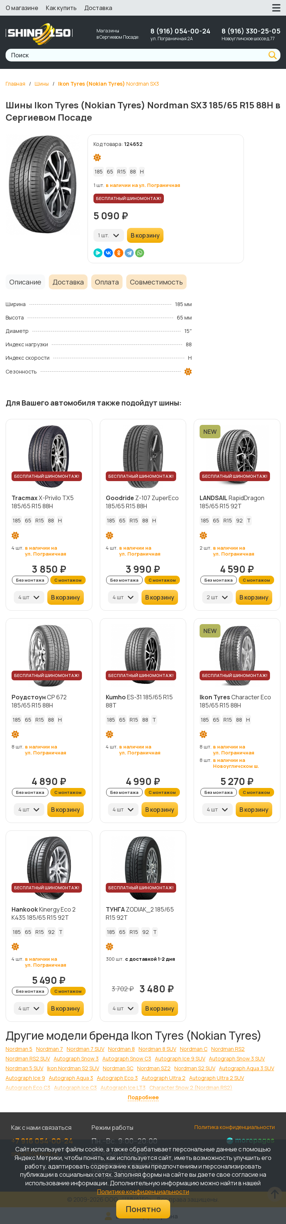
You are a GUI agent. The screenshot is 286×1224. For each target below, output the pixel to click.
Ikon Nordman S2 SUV (73, 1068)
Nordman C (193, 1048)
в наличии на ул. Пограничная (143, 185)
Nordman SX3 (108, 83)
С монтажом (68, 580)
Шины (42, 83)
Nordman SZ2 (154, 1068)
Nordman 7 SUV (85, 1048)
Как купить (61, 8)
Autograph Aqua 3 (71, 1077)
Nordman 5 (19, 1048)
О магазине (22, 8)
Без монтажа (30, 580)
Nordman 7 (49, 1048)
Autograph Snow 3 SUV (237, 1058)
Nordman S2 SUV (194, 1068)
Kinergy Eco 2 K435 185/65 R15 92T (44, 913)
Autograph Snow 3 (76, 1058)
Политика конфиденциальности (234, 1127)
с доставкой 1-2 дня (150, 959)
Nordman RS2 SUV (28, 1058)
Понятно (143, 1209)
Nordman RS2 (228, 1048)
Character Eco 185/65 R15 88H (235, 701)
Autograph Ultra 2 (163, 1077)
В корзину (145, 235)
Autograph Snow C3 (126, 1058)
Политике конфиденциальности (143, 1192)
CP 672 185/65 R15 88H (39, 701)
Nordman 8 (121, 1048)
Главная (15, 83)
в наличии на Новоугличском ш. (236, 763)
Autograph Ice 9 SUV (180, 1058)
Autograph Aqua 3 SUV (246, 1068)
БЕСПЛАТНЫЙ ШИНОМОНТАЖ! (128, 198)
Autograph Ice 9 (25, 1077)
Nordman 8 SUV (157, 1048)
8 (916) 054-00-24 (180, 30)
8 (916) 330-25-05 (251, 30)
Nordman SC (118, 1068)
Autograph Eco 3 (117, 1077)
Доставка (98, 8)
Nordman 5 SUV (24, 1068)
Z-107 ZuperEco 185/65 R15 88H (142, 502)
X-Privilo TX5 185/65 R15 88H (43, 502)
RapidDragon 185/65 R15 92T (232, 502)
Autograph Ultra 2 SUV (216, 1077)
